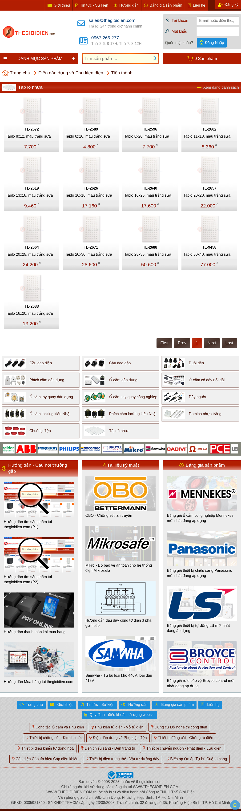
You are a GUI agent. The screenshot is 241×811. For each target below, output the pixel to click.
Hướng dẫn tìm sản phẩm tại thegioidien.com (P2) (28, 579)
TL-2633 (32, 306)
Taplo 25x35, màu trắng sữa (147, 254)
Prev (182, 343)
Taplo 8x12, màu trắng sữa (28, 136)
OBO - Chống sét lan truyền (108, 515)
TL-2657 (209, 188)
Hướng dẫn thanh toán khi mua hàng (34, 632)
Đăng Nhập (214, 43)
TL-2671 (91, 247)
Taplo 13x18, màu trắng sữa (29, 195)
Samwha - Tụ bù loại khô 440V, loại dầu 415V (118, 678)
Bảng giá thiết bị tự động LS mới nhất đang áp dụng (198, 628)
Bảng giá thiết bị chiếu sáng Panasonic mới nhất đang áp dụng (199, 573)
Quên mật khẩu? (179, 43)
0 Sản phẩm (206, 58)
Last (229, 343)
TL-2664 (32, 247)
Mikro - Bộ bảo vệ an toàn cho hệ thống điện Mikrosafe (118, 567)
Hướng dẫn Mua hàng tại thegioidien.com (38, 682)
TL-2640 (150, 188)
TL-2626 (91, 188)
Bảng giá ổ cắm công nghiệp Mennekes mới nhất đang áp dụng (200, 518)
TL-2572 (32, 129)
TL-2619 (32, 188)
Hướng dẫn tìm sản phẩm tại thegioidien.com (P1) (28, 524)
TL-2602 (209, 129)
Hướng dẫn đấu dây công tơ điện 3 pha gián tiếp (118, 623)
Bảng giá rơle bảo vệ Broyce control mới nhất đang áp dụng (200, 683)
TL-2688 (150, 247)
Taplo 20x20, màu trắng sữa (206, 195)
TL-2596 (150, 129)
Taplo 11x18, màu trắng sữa (206, 136)
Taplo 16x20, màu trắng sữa (29, 313)
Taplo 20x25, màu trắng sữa (29, 254)
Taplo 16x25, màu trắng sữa (147, 195)
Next (212, 343)
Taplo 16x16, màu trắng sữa (88, 195)
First (164, 343)
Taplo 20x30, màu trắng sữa (88, 254)
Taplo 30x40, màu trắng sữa (206, 254)
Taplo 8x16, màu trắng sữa (87, 136)
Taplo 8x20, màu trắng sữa (146, 136)
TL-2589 (91, 129)
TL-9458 (209, 247)
